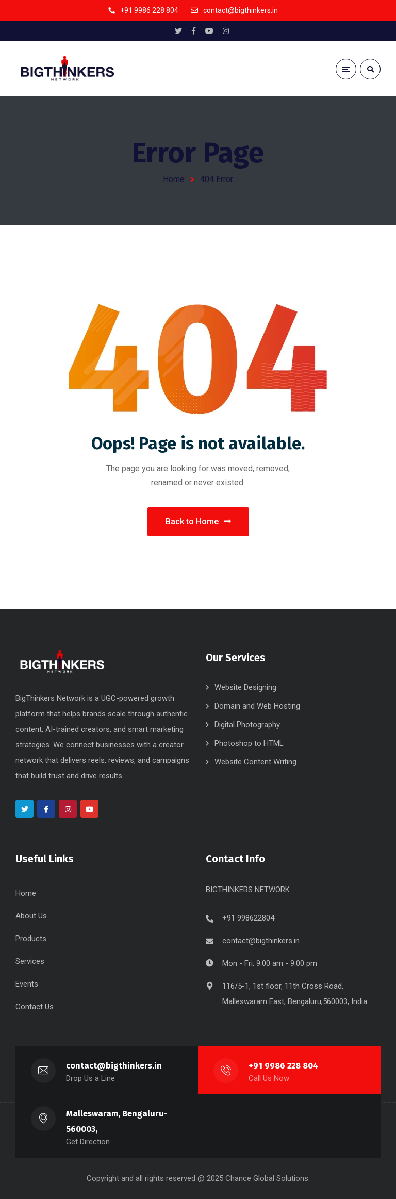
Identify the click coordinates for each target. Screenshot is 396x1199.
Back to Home (198, 522)
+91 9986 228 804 (284, 1066)
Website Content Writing (255, 761)
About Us (31, 916)
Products (30, 938)
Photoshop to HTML (249, 743)
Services (29, 961)
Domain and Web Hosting (257, 706)
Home (174, 179)
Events (26, 984)
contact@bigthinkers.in (261, 940)
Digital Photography (247, 724)
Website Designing (245, 687)
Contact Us (34, 1006)
